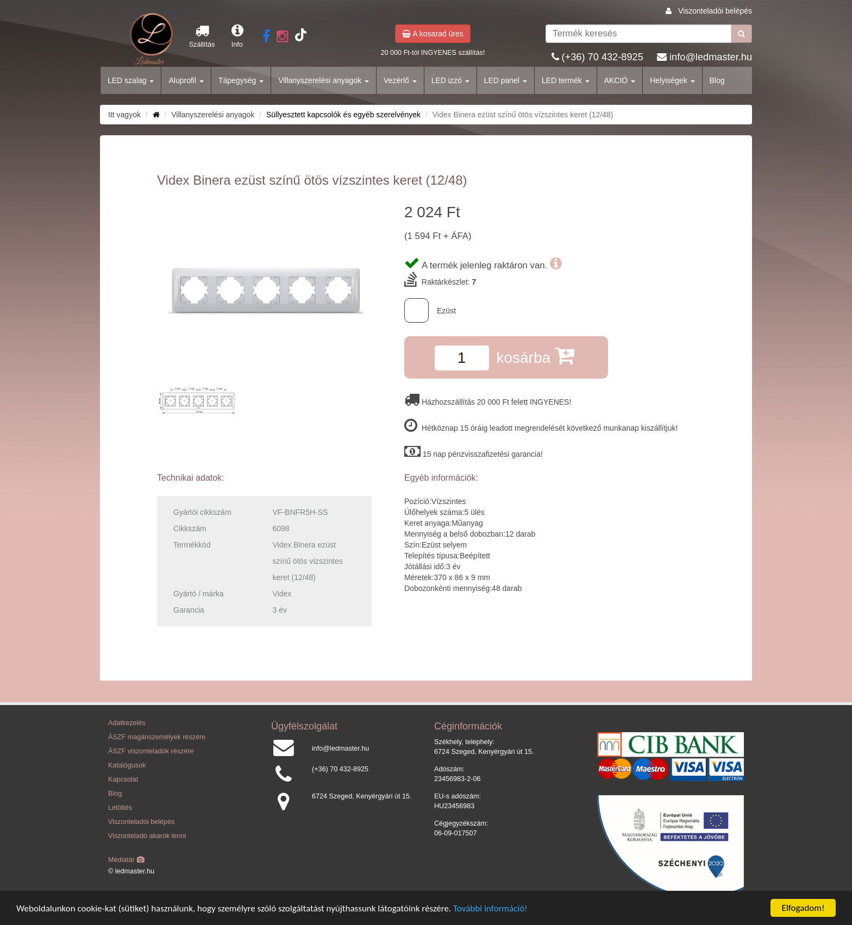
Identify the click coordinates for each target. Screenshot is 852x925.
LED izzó (450, 80)
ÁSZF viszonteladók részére (150, 751)
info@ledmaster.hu (710, 57)
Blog (717, 80)
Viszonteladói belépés (715, 11)
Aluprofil (185, 80)
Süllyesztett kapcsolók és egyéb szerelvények (343, 114)
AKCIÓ (619, 80)
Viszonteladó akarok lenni (147, 836)
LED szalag (131, 80)
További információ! (490, 909)
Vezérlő (400, 80)
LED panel (505, 80)
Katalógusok (127, 765)
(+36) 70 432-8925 (602, 57)
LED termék (566, 80)
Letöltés (120, 807)
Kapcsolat (123, 779)
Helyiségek (672, 80)
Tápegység (241, 80)
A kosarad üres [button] (432, 33)
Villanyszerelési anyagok (323, 80)
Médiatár (126, 860)
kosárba (535, 355)
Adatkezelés (127, 723)
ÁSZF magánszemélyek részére (156, 737)
